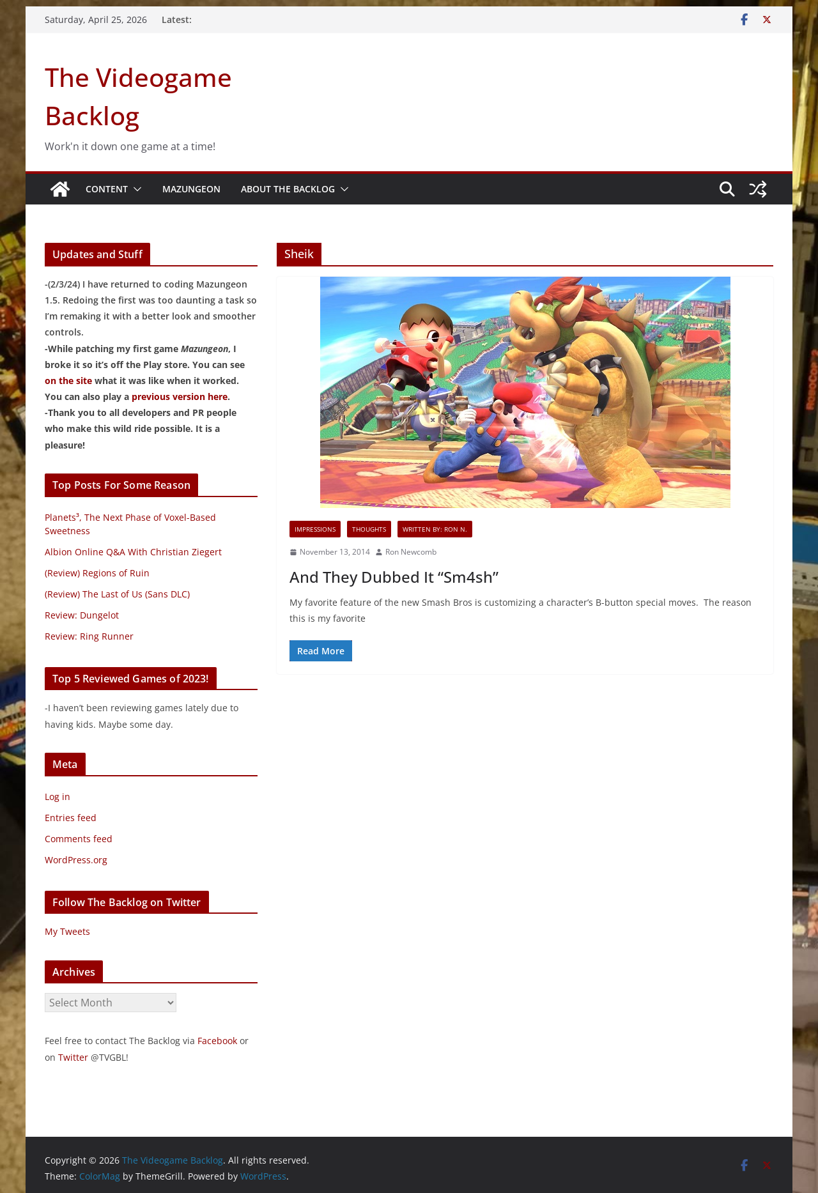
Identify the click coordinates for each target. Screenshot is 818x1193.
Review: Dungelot (82, 615)
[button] (135, 189)
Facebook (217, 1041)
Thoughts (369, 529)
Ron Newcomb (410, 551)
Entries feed (70, 818)
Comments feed (78, 839)
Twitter (73, 1057)
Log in (57, 796)
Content (107, 189)
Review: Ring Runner (89, 636)
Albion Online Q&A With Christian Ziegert (133, 552)
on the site (68, 380)
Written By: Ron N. (435, 529)
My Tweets (67, 931)
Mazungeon (191, 189)
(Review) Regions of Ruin (97, 573)
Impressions (315, 529)
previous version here (180, 396)
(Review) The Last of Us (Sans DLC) (117, 594)
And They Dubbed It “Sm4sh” (393, 576)
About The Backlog (288, 189)
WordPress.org (76, 860)
